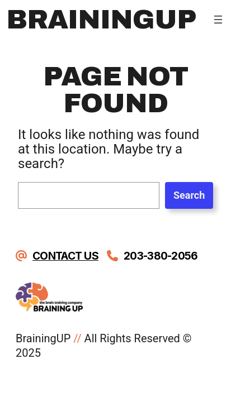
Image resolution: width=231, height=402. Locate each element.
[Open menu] (218, 19)
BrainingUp (101, 19)
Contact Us (65, 255)
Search (189, 195)
